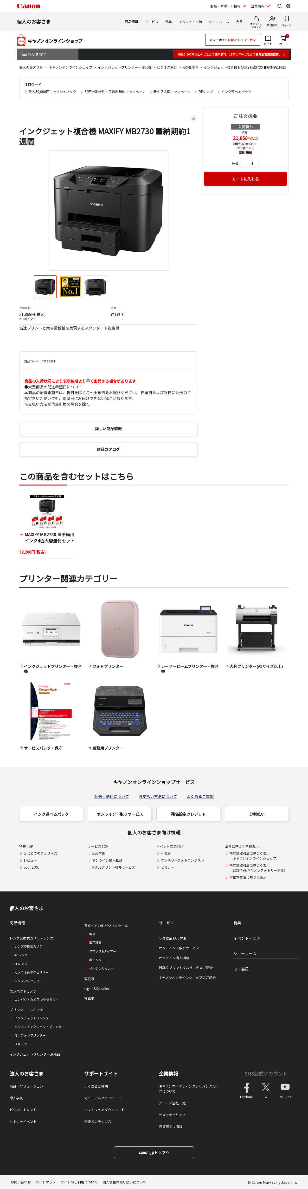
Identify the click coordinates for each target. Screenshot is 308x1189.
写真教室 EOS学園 (172, 938)
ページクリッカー (101, 968)
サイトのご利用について (79, 1182)
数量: (235, 163)
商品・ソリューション (26, 1086)
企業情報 (168, 1073)
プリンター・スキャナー (28, 1009)
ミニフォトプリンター (30, 1035)
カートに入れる (245, 179)
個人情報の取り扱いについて (124, 1182)
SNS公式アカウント (266, 1073)
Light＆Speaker (96, 988)
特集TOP (26, 846)
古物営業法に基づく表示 (247, 877)
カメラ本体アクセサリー (31, 972)
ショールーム (219, 21)
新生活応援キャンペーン (172, 91)
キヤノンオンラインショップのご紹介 (187, 977)
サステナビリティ (172, 1114)
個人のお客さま (34, 21)
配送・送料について (111, 796)
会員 (239, 21)
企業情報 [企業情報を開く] (257, 6)
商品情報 (131, 21)
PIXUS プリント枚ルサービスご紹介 (186, 967)
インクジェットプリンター (33, 1018)
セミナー (167, 867)
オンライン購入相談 (107, 860)
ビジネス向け (167, 67)
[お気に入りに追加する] (193, 118)
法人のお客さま (26, 1073)
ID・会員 (241, 969)
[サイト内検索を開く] (279, 6)
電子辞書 (95, 942)
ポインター (97, 960)
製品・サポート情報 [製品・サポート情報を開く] (225, 6)
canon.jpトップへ (154, 1152)
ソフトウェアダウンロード (104, 1109)
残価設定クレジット (188, 814)
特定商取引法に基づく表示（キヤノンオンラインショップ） (254, 856)
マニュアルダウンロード (102, 1098)
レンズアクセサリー (28, 981)
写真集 (89, 998)
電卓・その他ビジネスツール (106, 925)
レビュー (30, 860)
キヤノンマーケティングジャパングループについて (189, 1089)
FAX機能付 (190, 67)
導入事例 (16, 1098)
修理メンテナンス (97, 1121)
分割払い (257, 814)
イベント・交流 (190, 21)
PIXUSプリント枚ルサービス (113, 867)
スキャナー (22, 1044)
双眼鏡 (89, 978)
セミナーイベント (23, 1121)
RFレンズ (206, 91)
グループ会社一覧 (172, 1103)
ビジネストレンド (23, 1109)
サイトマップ (46, 1182)
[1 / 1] (47, 527)
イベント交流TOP (170, 846)
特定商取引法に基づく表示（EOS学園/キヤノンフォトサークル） (258, 868)
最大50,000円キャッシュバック (52, 91)
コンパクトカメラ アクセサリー (36, 999)
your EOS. (31, 867)
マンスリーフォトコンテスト (182, 860)
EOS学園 (98, 853)
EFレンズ (20, 963)
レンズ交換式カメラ (28, 946)
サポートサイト (101, 1073)
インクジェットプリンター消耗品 (35, 1054)
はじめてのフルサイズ (40, 853)
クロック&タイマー (102, 951)
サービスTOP (98, 846)
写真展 (166, 853)
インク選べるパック (236, 91)
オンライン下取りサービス (120, 814)
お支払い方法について (158, 796)
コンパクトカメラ (23, 991)
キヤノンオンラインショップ (70, 67)
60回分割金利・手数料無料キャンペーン (114, 91)
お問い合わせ (21, 1182)
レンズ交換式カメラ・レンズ (31, 938)
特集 (168, 21)
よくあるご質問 (200, 796)
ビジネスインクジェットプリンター (39, 1026)
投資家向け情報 (170, 1126)
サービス (151, 21)
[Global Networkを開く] (288, 6)
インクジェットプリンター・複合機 (125, 67)
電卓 (92, 934)
